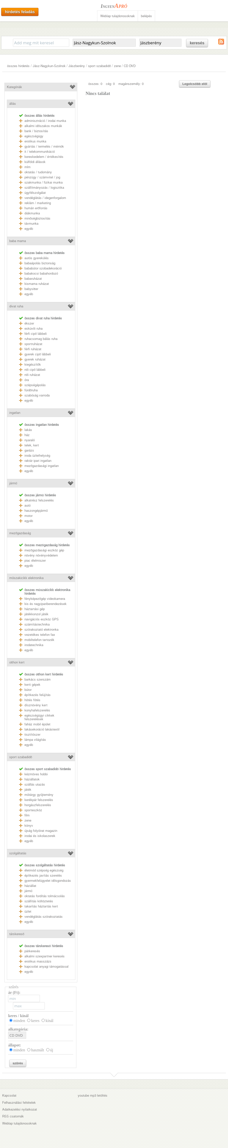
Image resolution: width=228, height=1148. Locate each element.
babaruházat (33, 278)
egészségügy (33, 136)
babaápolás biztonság (39, 263)
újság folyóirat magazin (40, 831)
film (27, 815)
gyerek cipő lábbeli (37, 354)
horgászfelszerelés (37, 805)
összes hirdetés (18, 66)
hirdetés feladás (20, 12)
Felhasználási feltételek (19, 1102)
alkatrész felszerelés (39, 500)
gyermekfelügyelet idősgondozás (47, 880)
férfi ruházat (32, 349)
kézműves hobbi (36, 774)
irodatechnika (33, 645)
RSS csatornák (13, 1116)
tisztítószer (32, 734)
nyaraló (29, 440)
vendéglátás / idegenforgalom (45, 198)
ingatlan (14, 413)
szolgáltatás (17, 853)
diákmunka (32, 213)
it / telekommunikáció (39, 151)
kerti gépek (32, 684)
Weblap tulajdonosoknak (117, 16)
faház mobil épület (37, 724)
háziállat (30, 886)
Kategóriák (14, 87)
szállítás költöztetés (38, 901)
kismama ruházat (36, 284)
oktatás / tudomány (38, 172)
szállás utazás (34, 784)
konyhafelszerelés (37, 710)
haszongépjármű (36, 510)
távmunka (31, 223)
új (51, 1050)
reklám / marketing (37, 203)
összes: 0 (95, 84)
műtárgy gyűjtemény (39, 795)
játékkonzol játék (36, 614)
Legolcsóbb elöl (194, 84)
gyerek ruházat (35, 359)
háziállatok (32, 779)
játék (27, 789)
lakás (28, 430)
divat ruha (16, 306)
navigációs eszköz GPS (41, 619)
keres (35, 1021)
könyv (28, 825)
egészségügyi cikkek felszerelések (39, 717)
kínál (49, 1021)
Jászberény (76, 66)
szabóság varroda (37, 395)
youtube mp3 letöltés (92, 1095)
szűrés (17, 1063)
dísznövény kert (35, 705)
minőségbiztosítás (37, 218)
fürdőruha (31, 390)
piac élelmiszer (35, 560)
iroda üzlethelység (37, 455)
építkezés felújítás (37, 695)
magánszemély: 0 (131, 84)
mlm (27, 167)
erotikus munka (35, 141)
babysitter (31, 289)
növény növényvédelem (41, 555)
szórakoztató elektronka (41, 629)
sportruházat (33, 344)
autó (27, 505)
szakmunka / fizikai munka (43, 182)
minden (19, 1021)
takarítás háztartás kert (41, 906)
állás (12, 103)
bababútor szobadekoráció (43, 268)
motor (28, 516)
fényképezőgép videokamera (44, 599)
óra (26, 380)
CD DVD (130, 66)
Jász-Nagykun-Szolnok (49, 66)
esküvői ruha (33, 328)
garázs (29, 450)
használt (37, 1050)
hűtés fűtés (32, 700)
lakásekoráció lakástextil (41, 729)
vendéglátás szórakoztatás (43, 916)
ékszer (29, 323)
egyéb (28, 229)
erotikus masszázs (37, 961)
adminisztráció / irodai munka (45, 121)
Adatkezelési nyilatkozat (19, 1109)
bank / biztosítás (36, 131)
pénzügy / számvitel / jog (42, 177)
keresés (197, 43)
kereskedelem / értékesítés (43, 157)
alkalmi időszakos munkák (43, 126)
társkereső (16, 934)
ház (27, 435)
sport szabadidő (99, 66)
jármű (13, 483)
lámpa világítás (35, 740)
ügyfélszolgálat (35, 193)
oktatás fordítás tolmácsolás (44, 896)
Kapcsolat (9, 1095)
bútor (28, 690)
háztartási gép (34, 609)
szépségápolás (35, 385)
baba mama (17, 241)
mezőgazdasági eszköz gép (44, 550)
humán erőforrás (35, 208)
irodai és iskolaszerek (39, 836)
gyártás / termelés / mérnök (44, 146)
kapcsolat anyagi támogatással (46, 966)
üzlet (27, 911)
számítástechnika (37, 624)
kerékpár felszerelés (38, 800)
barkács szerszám (37, 679)
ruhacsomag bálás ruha (40, 339)
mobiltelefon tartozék (39, 640)
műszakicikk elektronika (26, 578)
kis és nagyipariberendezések (45, 604)
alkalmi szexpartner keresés (44, 956)
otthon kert (16, 662)
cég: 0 (110, 84)
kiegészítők (32, 364)
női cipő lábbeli (35, 369)
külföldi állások (35, 162)
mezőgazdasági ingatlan (41, 466)
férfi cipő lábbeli (35, 334)
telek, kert (31, 445)
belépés (146, 16)
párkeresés (32, 951)
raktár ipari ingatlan (37, 461)
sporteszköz (33, 810)
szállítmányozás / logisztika (44, 187)
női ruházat (32, 375)
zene (117, 66)
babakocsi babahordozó (41, 273)
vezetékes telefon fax (39, 635)
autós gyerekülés (36, 258)
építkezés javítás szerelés (43, 875)
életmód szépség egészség (43, 870)
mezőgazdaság (20, 533)
